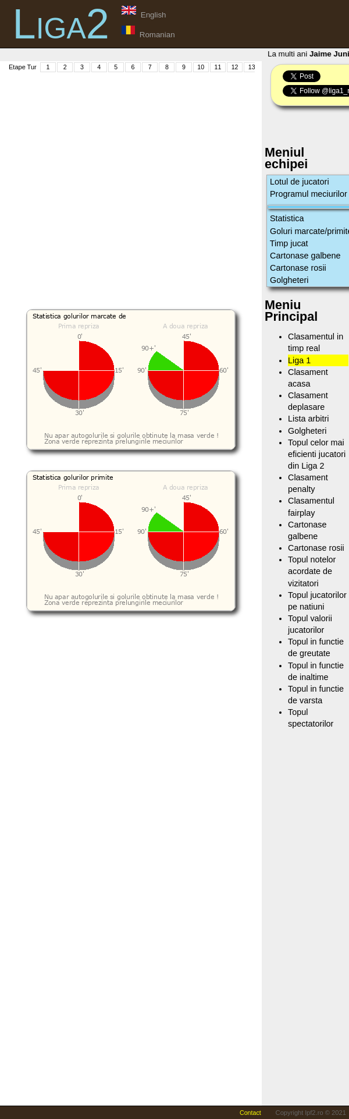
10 (200, 66)
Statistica (287, 218)
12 (235, 66)
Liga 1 (299, 360)
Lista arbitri (308, 418)
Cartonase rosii (298, 267)
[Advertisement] (109, 182)
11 (217, 66)
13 (251, 66)
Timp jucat (289, 243)
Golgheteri (289, 280)
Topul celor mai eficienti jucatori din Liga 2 (317, 454)
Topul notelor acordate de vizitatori (312, 571)
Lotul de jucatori (300, 181)
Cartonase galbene (305, 255)
